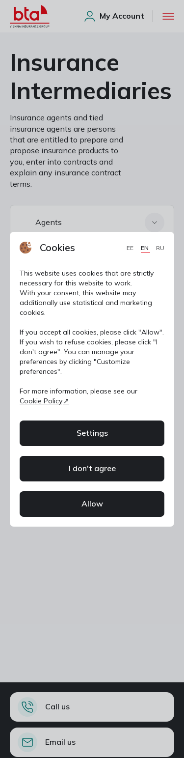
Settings (92, 433)
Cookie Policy (41, 400)
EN (145, 248)
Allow (92, 503)
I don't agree (92, 468)
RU (160, 248)
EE (131, 248)
